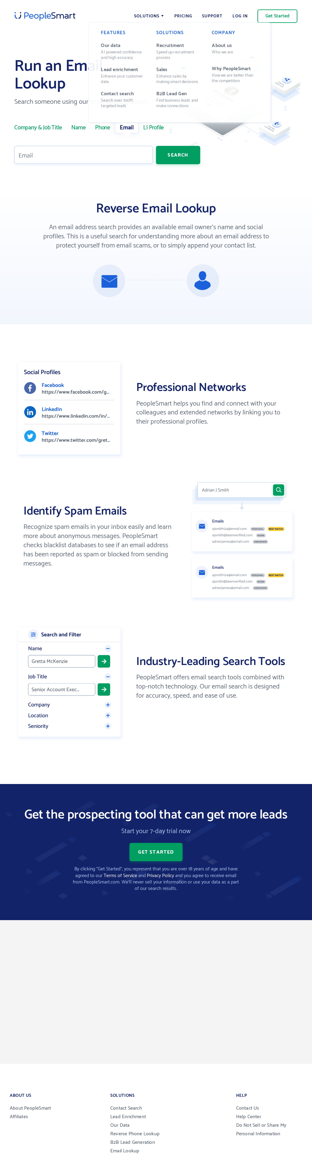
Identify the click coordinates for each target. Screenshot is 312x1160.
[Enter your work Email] (83, 155)
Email (127, 127)
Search (178, 155)
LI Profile (153, 127)
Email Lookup (124, 1151)
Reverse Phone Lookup (135, 1134)
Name (78, 127)
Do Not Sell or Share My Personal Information (261, 1129)
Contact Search (126, 1108)
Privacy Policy (160, 876)
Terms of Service (120, 876)
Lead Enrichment (128, 1117)
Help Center (248, 1117)
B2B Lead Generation (132, 1142)
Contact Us (247, 1108)
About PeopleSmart (30, 1108)
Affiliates (19, 1117)
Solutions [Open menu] (147, 16)
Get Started (277, 16)
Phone (102, 127)
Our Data (120, 1125)
